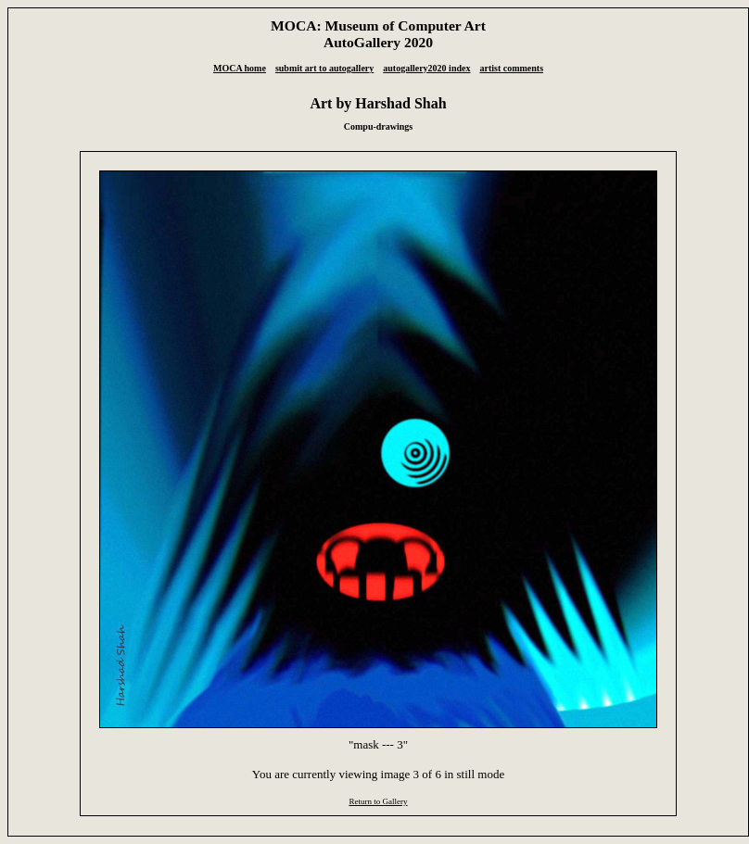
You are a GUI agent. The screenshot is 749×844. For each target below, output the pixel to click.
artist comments (511, 68)
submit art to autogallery (324, 68)
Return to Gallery (378, 801)
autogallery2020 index (426, 68)
